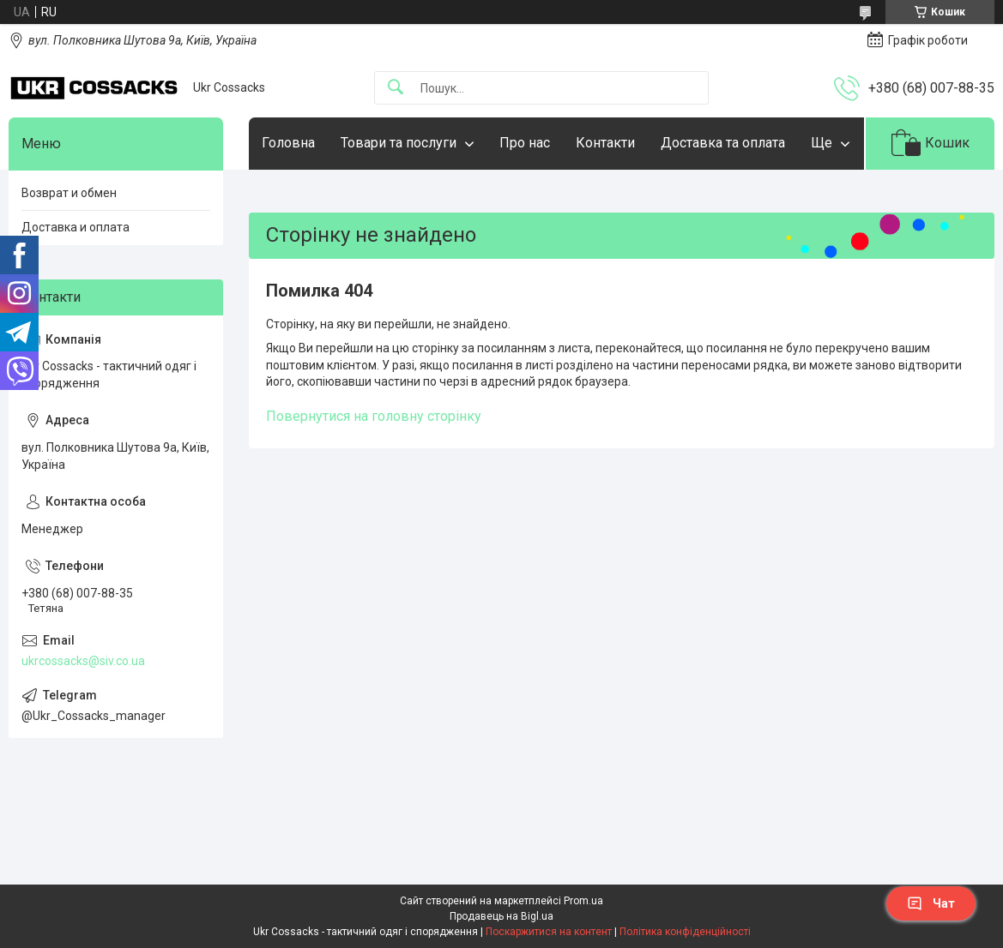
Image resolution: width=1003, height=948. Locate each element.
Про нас (524, 143)
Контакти (605, 143)
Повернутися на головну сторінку (373, 416)
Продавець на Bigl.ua (501, 916)
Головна (288, 143)
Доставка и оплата (75, 227)
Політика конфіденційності (685, 932)
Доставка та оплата (723, 143)
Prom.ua (583, 901)
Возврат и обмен (69, 193)
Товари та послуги (398, 143)
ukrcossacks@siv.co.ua (83, 661)
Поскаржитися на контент (549, 932)
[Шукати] (396, 88)
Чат (931, 903)
